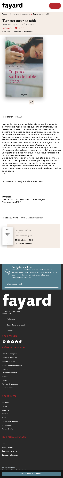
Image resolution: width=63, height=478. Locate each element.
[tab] (8, 117)
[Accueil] (12, 6)
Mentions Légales (8, 467)
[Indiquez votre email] (28, 284)
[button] (23, 31)
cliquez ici (27, 277)
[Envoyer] (56, 284)
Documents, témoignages (20, 14)
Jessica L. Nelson (13, 28)
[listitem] (4, 342)
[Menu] (55, 6)
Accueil (5, 14)
